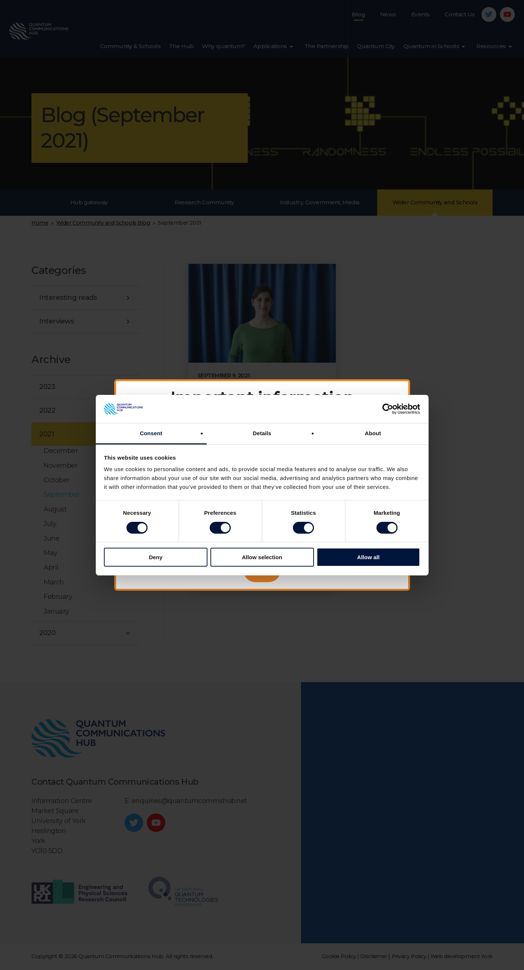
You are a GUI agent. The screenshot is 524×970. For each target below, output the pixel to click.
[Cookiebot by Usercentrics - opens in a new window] (387, 408)
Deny (156, 557)
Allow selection (262, 557)
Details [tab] (262, 433)
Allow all (368, 557)
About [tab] (373, 433)
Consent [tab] (151, 433)
